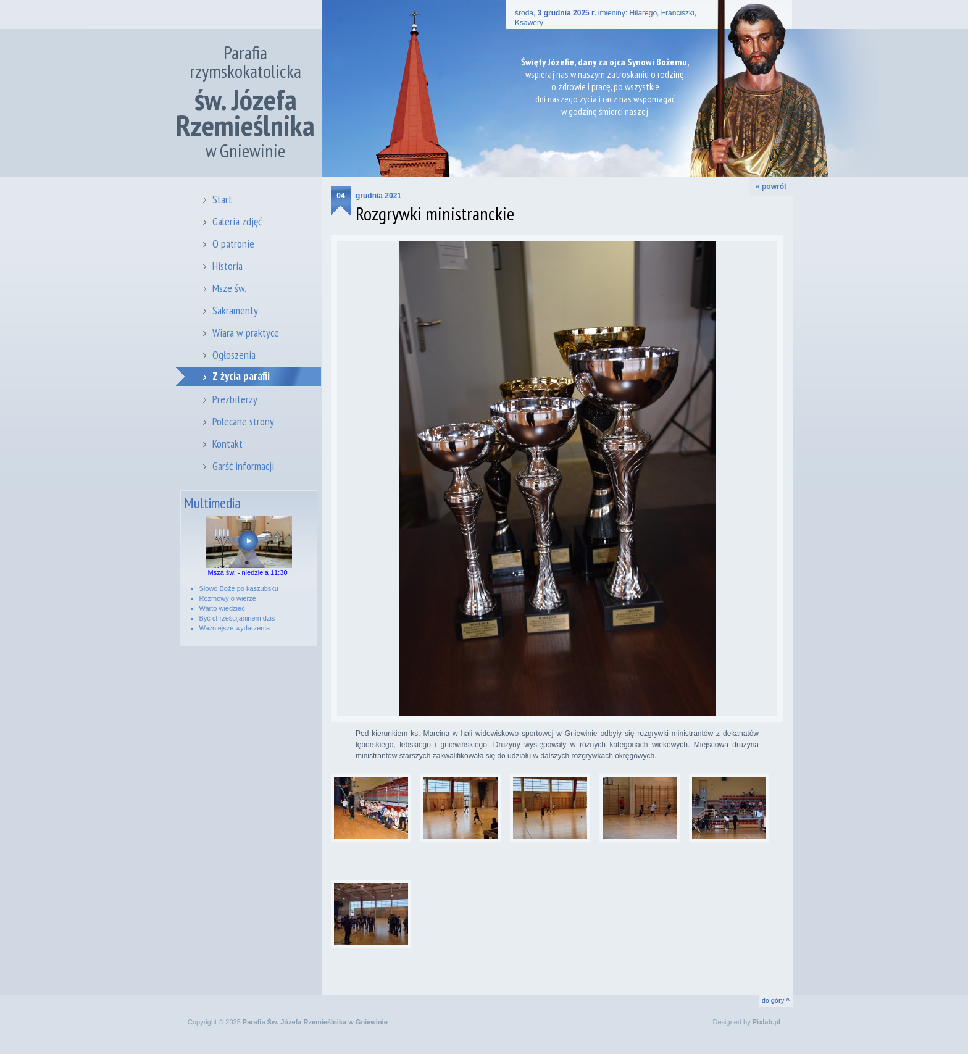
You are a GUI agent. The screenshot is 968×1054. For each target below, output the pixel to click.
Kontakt (227, 444)
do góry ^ (776, 1000)
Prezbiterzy (234, 399)
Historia (227, 266)
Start (222, 199)
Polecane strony (243, 421)
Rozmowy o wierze (227, 598)
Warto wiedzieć (222, 608)
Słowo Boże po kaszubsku (238, 588)
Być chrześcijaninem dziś (237, 618)
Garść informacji (243, 466)
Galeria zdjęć (237, 221)
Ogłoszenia (234, 355)
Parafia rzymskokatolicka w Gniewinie (245, 101)
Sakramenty (235, 310)
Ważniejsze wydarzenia (234, 628)
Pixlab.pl (766, 1022)
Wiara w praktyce (245, 332)
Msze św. (229, 288)
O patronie (233, 243)
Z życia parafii (241, 376)
